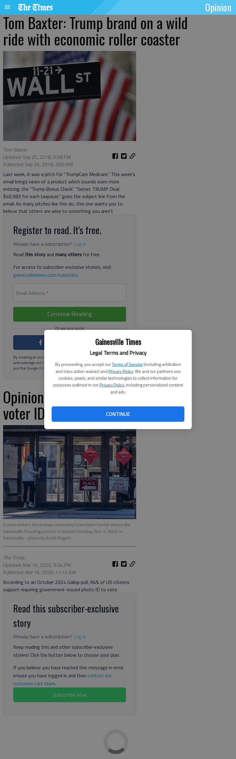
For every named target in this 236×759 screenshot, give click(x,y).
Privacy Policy (120, 371)
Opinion (218, 7)
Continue (118, 414)
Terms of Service (127, 364)
